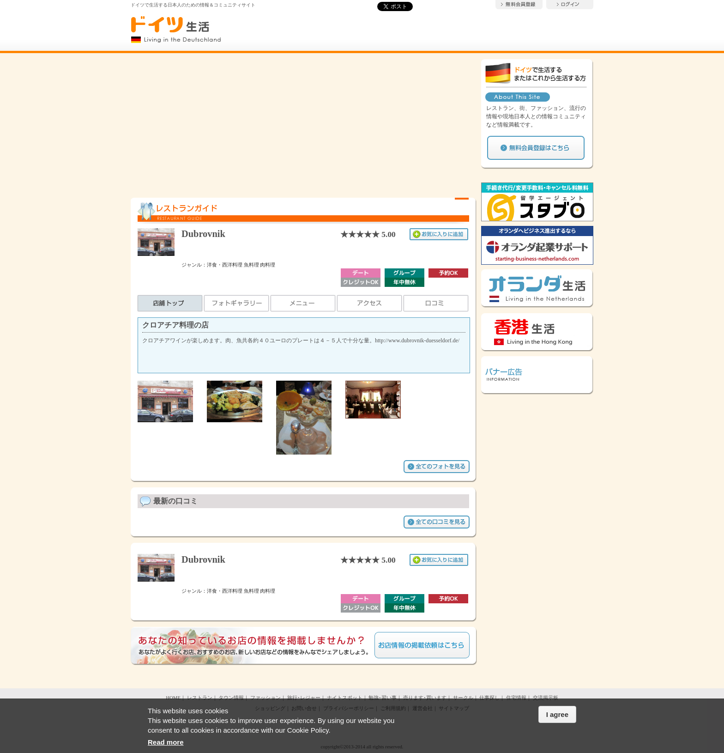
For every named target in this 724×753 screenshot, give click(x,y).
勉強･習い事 (382, 697)
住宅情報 (516, 697)
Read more (166, 742)
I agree (557, 714)
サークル (463, 697)
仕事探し (489, 697)
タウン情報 (231, 697)
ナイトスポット (344, 697)
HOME (173, 697)
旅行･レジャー (303, 697)
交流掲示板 (545, 697)
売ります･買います (424, 697)
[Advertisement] (304, 123)
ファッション (265, 697)
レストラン (199, 697)
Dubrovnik (203, 234)
